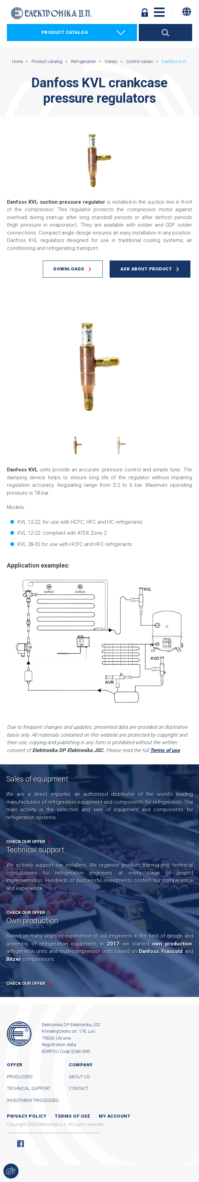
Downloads (68, 268)
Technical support (28, 1088)
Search (165, 32)
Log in (144, 12)
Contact (78, 1088)
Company (81, 1064)
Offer (15, 1064)
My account (114, 1116)
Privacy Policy (26, 1116)
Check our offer (25, 841)
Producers (20, 1076)
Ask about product (146, 268)
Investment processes (33, 1100)
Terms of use (72, 1116)
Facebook (20, 1143)
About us (79, 1076)
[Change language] (186, 11)
